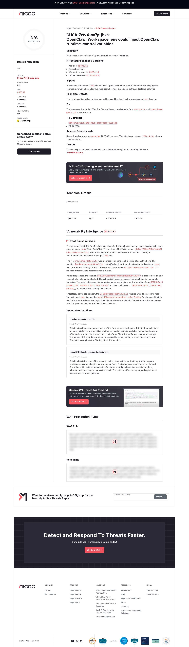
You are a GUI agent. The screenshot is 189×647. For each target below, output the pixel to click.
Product (65, 13)
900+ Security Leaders (84, 3)
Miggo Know (75, 590)
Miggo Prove (75, 594)
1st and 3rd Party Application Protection (105, 598)
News (123, 602)
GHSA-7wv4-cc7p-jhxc (28, 78)
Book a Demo (162, 14)
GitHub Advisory (75, 152)
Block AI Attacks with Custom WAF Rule (105, 611)
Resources (108, 13)
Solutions (86, 13)
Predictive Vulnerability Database (131, 611)
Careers (48, 590)
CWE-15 (21, 92)
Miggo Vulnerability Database (79, 28)
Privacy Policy (152, 594)
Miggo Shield (76, 598)
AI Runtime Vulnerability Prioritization (106, 591)
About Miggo (50, 594)
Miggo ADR (75, 602)
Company (127, 13)
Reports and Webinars (130, 598)
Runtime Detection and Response (106, 604)
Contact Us (34, 151)
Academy (125, 606)
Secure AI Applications (105, 616)
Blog (123, 594)
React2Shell (126, 590)
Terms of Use (152, 590)
